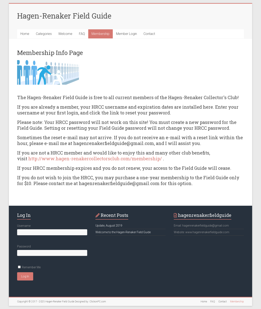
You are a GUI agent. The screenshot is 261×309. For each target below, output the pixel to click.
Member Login (126, 34)
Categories (44, 34)
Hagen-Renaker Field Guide (64, 16)
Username (24, 225)
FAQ (82, 34)
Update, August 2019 (108, 225)
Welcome (65, 34)
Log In (25, 276)
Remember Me (31, 267)
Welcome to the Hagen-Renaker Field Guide (123, 232)
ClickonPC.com (97, 301)
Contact (149, 34)
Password (24, 246)
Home (24, 34)
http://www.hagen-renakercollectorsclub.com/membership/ (95, 159)
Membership (100, 34)
